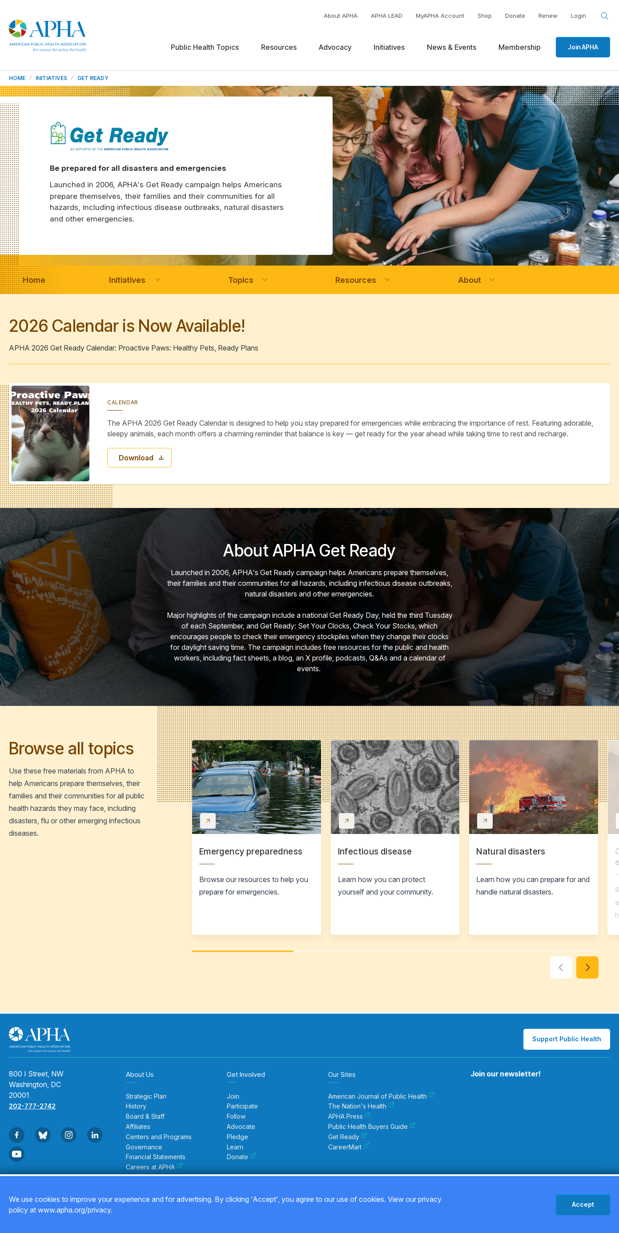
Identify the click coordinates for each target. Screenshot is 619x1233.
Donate (515, 15)
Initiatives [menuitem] (389, 47)
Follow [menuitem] (236, 1116)
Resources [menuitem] (279, 47)
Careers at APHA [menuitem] (154, 1167)
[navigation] (33, 280)
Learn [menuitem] (235, 1147)
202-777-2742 (32, 1106)
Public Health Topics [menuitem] (205, 47)
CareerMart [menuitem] (349, 1147)
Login (578, 15)
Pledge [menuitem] (237, 1136)
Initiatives (51, 78)
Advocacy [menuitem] (335, 47)
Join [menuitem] (233, 1096)
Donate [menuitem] (241, 1156)
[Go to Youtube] (16, 1154)
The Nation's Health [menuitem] (361, 1106)
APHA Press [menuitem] (349, 1116)
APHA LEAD (386, 15)
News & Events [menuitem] (451, 47)
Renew (548, 15)
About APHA (341, 15)
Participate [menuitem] (242, 1106)
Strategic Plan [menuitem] (146, 1096)
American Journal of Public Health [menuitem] (381, 1096)
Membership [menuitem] (519, 47)
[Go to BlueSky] (43, 1135)
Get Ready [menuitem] (347, 1136)
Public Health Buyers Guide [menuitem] (372, 1126)
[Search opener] (604, 16)
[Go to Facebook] (16, 1135)
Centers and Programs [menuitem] (159, 1136)
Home (17, 78)
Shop (485, 15)
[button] (157, 280)
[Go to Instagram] (68, 1135)
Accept (583, 1204)
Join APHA (583, 47)
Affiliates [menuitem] (138, 1126)
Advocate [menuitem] (241, 1126)
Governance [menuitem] (144, 1147)
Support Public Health (566, 1039)
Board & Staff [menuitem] (145, 1116)
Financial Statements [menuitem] (155, 1156)
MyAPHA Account (440, 15)
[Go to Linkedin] (95, 1135)
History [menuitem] (136, 1106)
